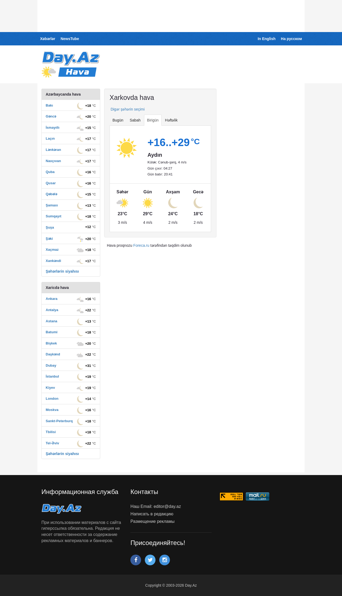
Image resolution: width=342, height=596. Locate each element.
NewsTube (70, 39)
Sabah (135, 120)
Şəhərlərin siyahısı (62, 271)
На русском (291, 39)
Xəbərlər (47, 39)
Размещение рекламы (152, 521)
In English (266, 39)
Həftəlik (171, 120)
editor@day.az (167, 506)
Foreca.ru (141, 245)
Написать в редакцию (151, 514)
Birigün (153, 120)
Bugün (117, 120)
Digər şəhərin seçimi (127, 109)
